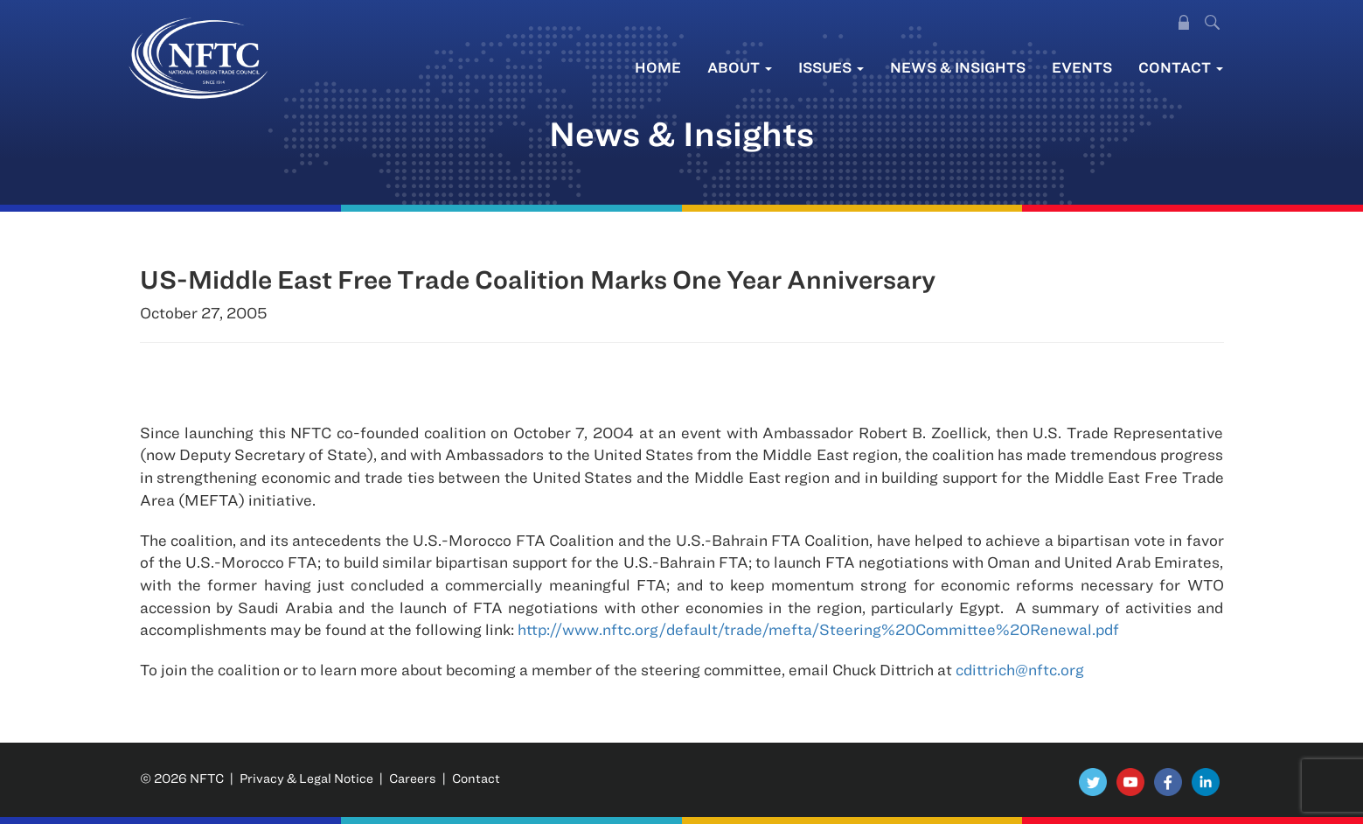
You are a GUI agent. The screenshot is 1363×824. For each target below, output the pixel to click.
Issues (831, 67)
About (739, 67)
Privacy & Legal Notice (306, 778)
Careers (412, 778)
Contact (1180, 67)
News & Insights (958, 67)
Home (658, 67)
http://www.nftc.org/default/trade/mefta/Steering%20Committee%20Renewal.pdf (818, 629)
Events (1082, 67)
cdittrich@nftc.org (1020, 669)
